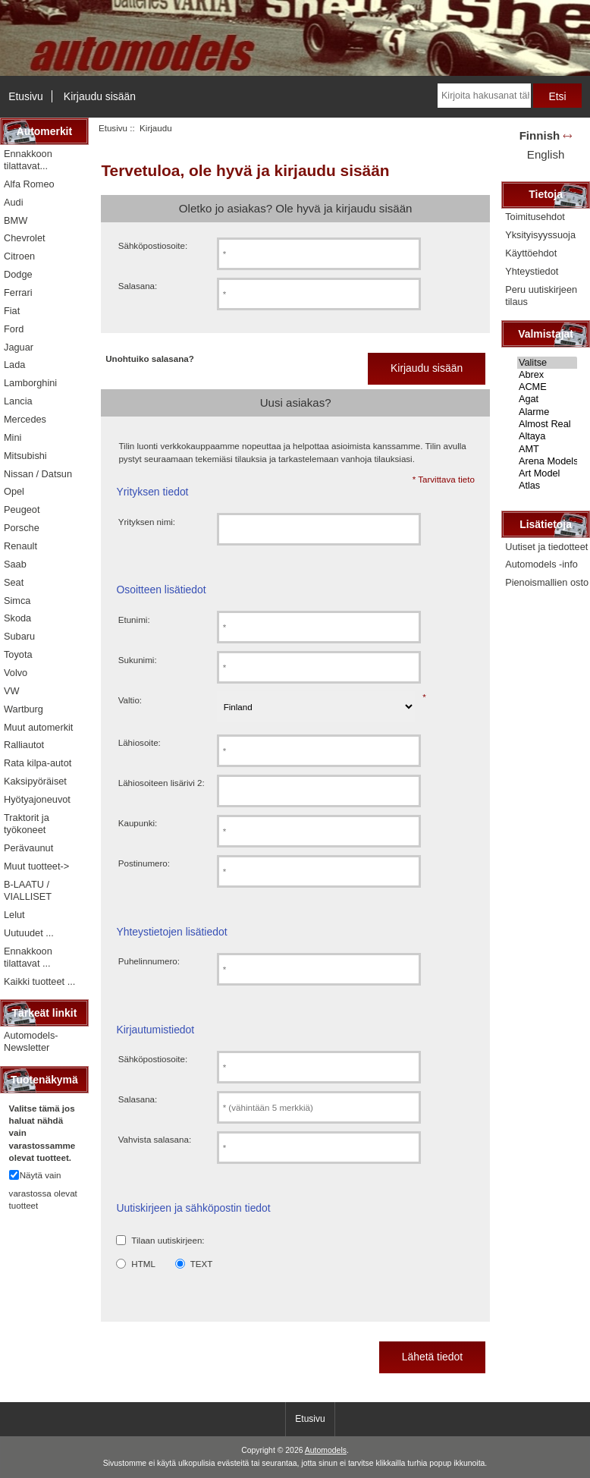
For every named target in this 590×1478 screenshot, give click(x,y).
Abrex (547, 375)
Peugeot (22, 509)
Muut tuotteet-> (36, 866)
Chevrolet (25, 238)
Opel (14, 491)
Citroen (19, 256)
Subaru (19, 636)
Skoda (17, 618)
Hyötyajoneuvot (37, 799)
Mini (12, 437)
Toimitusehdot (535, 216)
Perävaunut (28, 848)
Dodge (18, 274)
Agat (547, 399)
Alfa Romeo (29, 184)
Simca (17, 600)
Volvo (15, 672)
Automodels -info (541, 564)
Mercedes (25, 419)
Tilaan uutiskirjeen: (167, 1240)
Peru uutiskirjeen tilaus (541, 295)
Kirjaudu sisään (100, 96)
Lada (14, 364)
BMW (15, 220)
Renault (20, 546)
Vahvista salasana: (154, 1139)
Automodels (326, 1450)
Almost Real (547, 424)
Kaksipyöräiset (35, 781)
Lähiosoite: (139, 742)
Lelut (14, 914)
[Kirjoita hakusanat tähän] (484, 95)
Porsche (21, 527)
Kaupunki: (138, 823)
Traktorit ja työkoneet (26, 823)
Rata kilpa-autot (37, 763)
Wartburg (23, 709)
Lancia (18, 401)
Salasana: (138, 286)
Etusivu (25, 96)
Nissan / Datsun (38, 474)
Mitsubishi (25, 455)
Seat (14, 582)
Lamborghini (30, 382)
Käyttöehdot (531, 253)
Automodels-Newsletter (31, 1041)
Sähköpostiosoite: (153, 245)
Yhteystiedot (531, 271)
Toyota (18, 654)
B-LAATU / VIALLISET (28, 890)
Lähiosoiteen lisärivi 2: (161, 783)
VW (12, 691)
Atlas (547, 486)
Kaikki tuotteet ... (39, 981)
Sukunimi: (137, 660)
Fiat (12, 310)
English (545, 154)
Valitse (547, 363)
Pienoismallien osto (546, 582)
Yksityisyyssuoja (540, 235)
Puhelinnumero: (149, 961)
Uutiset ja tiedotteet (546, 546)
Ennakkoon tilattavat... (28, 159)
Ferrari (18, 292)
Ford (14, 329)
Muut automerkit (38, 727)
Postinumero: (144, 863)
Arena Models (547, 461)
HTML (143, 1264)
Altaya (547, 436)
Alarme (547, 412)
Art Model (547, 473)
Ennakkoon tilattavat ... (28, 957)
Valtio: (130, 700)
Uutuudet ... (29, 933)
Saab (15, 564)
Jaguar (18, 347)
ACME (547, 387)
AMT (547, 449)
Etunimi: (134, 619)
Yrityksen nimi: (146, 522)
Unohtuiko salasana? (149, 358)
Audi (14, 202)
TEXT (201, 1264)
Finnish (539, 135)
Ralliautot (24, 744)
